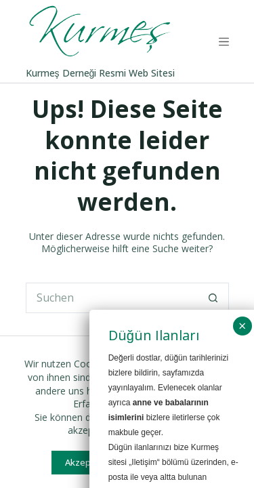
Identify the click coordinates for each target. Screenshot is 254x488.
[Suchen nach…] (112, 298)
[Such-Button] (213, 298)
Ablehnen (170, 462)
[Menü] (224, 42)
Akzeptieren (90, 462)
